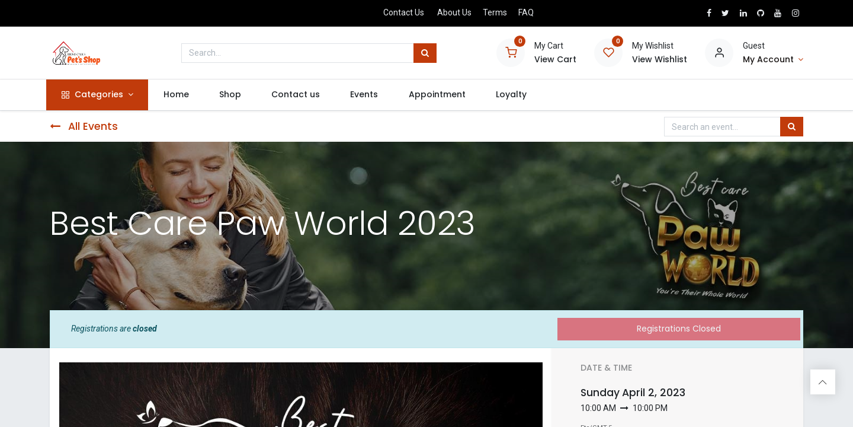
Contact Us (403, 12)
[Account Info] (773, 60)
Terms (495, 12)
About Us (454, 12)
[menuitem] (179, 94)
